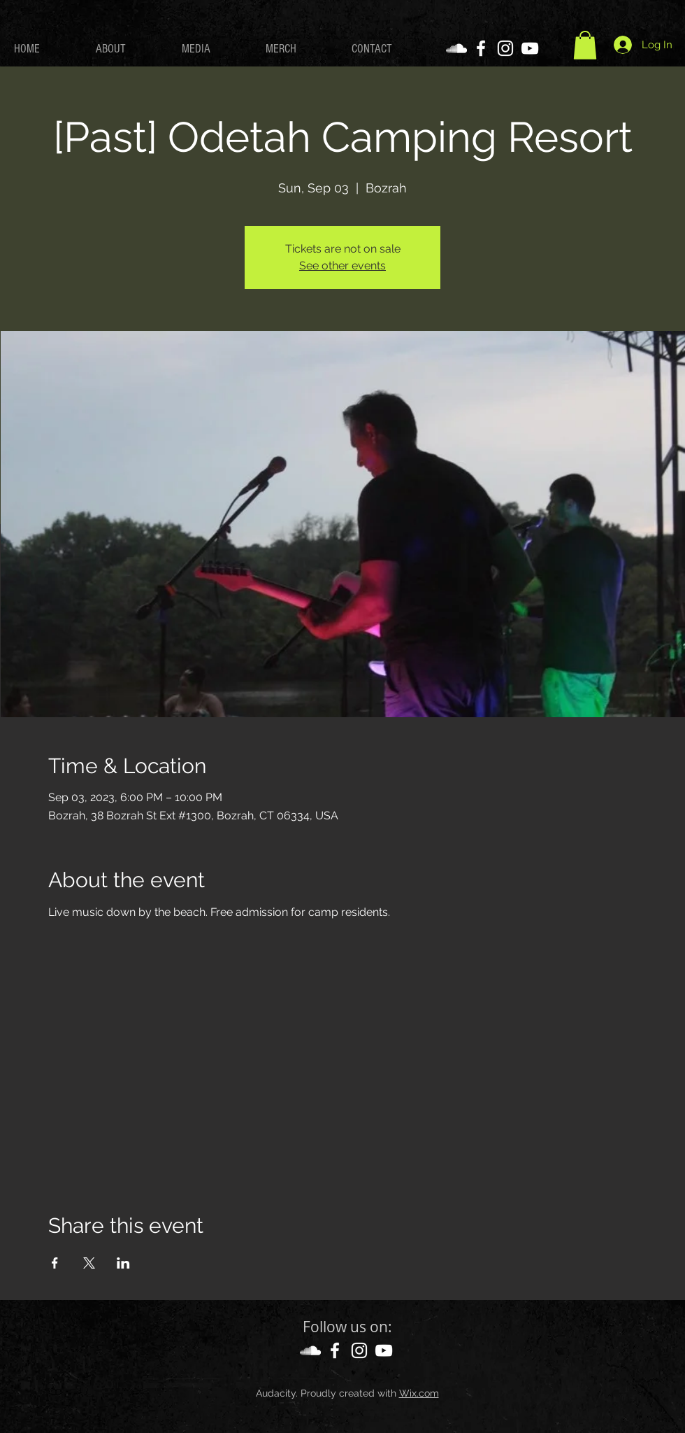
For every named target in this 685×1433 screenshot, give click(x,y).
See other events (342, 265)
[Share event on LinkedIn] (123, 1263)
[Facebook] (480, 48)
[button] (585, 45)
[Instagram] (505, 48)
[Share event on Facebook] (55, 1263)
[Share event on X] (89, 1263)
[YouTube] (529, 48)
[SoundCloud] (456, 48)
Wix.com (419, 1393)
